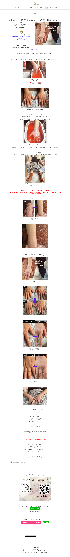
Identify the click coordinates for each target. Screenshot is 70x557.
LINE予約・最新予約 (32, 7)
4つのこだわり (18, 7)
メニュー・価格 (25, 7)
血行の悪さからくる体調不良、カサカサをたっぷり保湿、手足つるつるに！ (33, 20)
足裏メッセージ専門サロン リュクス (35, 550)
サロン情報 (51, 7)
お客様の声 (56, 7)
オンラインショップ (40, 7)
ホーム (13, 7)
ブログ (47, 7)
